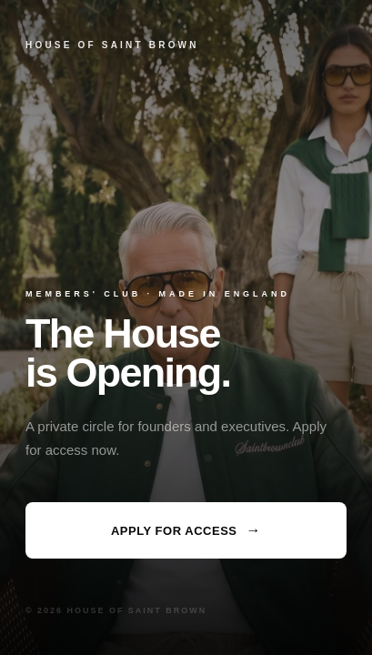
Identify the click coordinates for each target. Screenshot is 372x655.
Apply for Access (186, 530)
